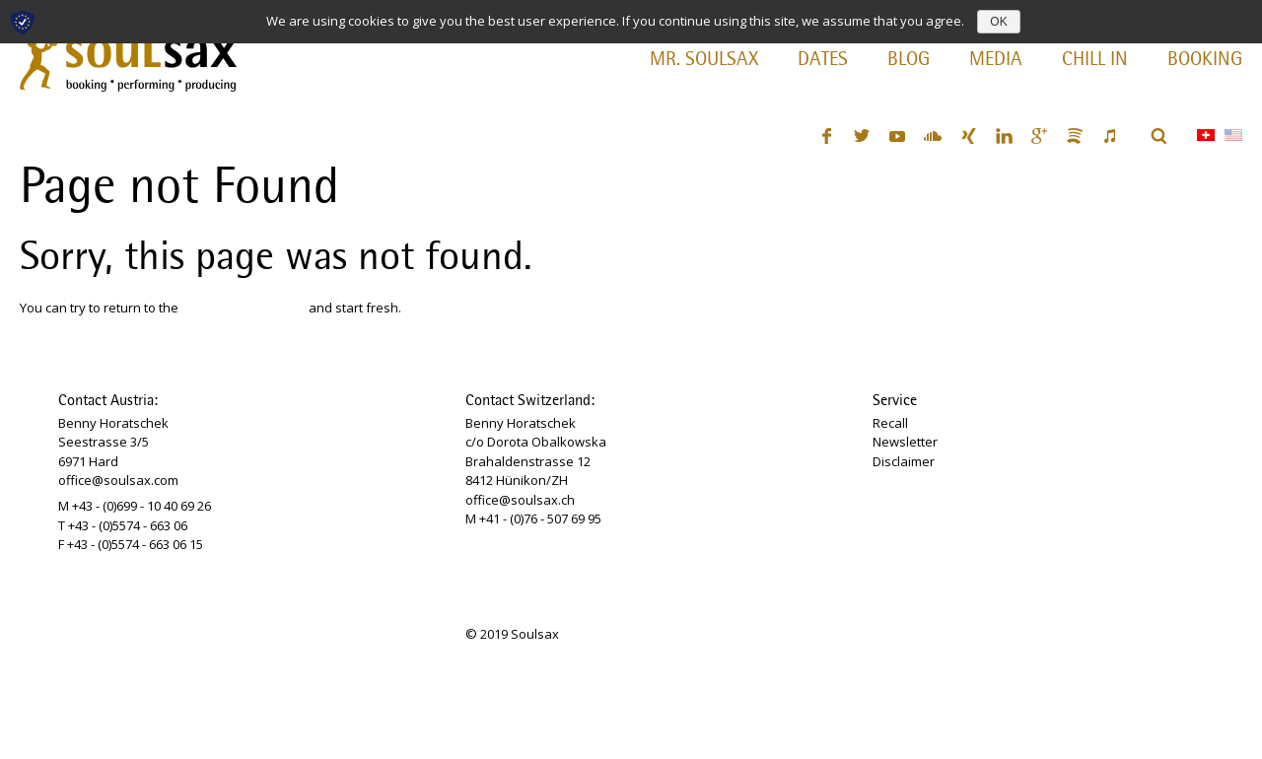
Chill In (1095, 60)
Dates (823, 60)
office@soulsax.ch (520, 500)
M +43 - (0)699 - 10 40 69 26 (134, 506)
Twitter (861, 136)
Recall (890, 423)
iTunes (1110, 136)
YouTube (897, 136)
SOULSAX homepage (243, 307)
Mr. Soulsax (704, 60)
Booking (1204, 60)
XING (968, 136)
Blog (908, 60)
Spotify (1074, 136)
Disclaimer (904, 461)
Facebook (826, 136)
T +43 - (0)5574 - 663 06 (122, 525)
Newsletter (905, 441)
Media (995, 60)
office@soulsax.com (118, 480)
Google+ (1039, 136)
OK (998, 22)
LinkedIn (1003, 136)
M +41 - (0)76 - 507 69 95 (533, 518)
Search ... (1159, 136)
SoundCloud (932, 136)
